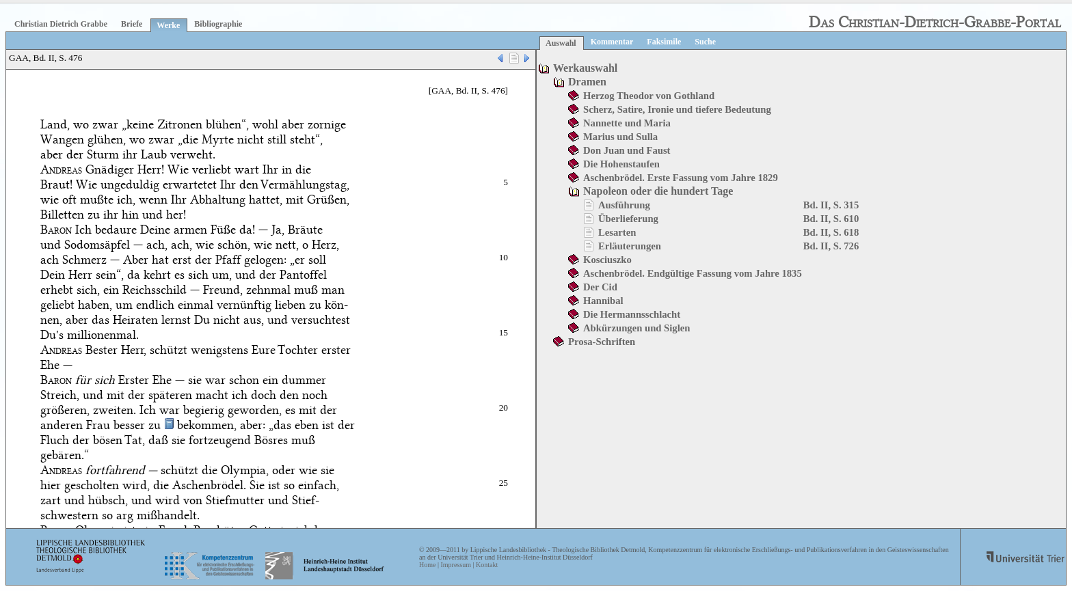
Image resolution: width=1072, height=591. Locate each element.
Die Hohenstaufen (621, 164)
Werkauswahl (585, 68)
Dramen (587, 81)
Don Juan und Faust (626, 150)
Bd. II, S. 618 (831, 232)
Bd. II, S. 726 (831, 245)
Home (427, 564)
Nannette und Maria (627, 123)
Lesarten (617, 232)
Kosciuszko (607, 259)
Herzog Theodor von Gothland (648, 95)
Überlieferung (628, 218)
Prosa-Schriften (601, 341)
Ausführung (624, 205)
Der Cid (600, 286)
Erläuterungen (629, 245)
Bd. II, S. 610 (831, 218)
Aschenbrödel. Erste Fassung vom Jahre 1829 (680, 177)
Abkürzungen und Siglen (636, 327)
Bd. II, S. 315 (831, 205)
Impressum (455, 564)
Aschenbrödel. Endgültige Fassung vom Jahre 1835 (692, 273)
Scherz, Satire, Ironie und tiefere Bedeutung (677, 109)
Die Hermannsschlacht (631, 314)
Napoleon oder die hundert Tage (658, 191)
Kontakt (487, 564)
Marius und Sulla (620, 136)
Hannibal (603, 300)
